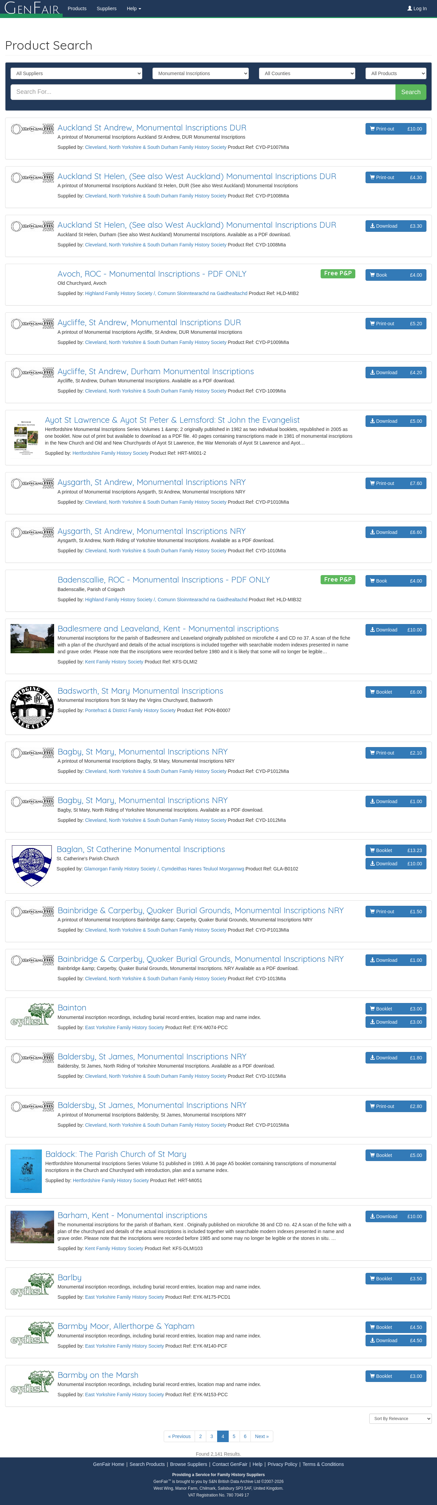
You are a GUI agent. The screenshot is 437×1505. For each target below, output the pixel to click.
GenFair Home (109, 1464)
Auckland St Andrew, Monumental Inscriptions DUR (152, 127)
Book (396, 275)
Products (77, 8)
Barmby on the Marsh (98, 1375)
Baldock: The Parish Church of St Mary (116, 1154)
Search (411, 92)
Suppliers (106, 8)
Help (257, 1464)
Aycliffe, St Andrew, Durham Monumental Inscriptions (156, 371)
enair (31, 8)
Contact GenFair (229, 1464)
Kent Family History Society (114, 661)
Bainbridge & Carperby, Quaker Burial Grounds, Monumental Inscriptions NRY (201, 910)
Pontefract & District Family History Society (130, 710)
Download (396, 226)
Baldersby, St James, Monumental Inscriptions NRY (152, 1056)
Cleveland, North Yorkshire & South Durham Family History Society (156, 147)
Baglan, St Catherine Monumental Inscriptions (140, 849)
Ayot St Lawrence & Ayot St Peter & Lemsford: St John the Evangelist (172, 420)
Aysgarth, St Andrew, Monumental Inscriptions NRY (152, 482)
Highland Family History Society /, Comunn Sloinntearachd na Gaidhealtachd (166, 293)
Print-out (396, 128)
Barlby (70, 1277)
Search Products (147, 1464)
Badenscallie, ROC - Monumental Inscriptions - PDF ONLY (164, 579)
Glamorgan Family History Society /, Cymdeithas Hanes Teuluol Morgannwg (164, 868)
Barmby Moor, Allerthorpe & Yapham (126, 1326)
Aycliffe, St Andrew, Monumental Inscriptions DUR (149, 322)
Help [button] (134, 8)
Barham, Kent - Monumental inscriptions (132, 1215)
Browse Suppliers (188, 1464)
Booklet (396, 692)
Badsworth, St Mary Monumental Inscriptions (140, 691)
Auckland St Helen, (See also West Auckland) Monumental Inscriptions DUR (197, 176)
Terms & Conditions (323, 1464)
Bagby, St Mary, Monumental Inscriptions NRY (143, 751)
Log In (417, 8)
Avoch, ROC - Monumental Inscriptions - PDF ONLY (152, 274)
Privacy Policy (282, 1464)
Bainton (72, 1007)
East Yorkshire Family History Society (124, 1027)
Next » (262, 1436)
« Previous (179, 1436)
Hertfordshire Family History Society (110, 453)
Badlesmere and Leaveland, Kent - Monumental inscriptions (168, 628)
